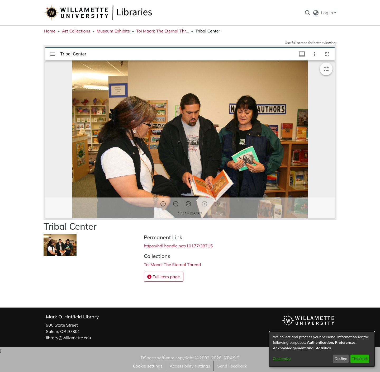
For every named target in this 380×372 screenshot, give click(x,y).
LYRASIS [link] (230, 357)
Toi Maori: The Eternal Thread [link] (162, 31)
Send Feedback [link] (232, 366)
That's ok (360, 358)
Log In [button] (327, 12)
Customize (282, 358)
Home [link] (49, 31)
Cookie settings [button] (148, 366)
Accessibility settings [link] (190, 366)
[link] (172, 264)
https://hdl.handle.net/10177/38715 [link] (178, 245)
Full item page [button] (163, 276)
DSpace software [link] (157, 357)
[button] (307, 13)
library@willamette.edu (68, 337)
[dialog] (322, 349)
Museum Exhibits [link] (113, 31)
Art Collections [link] (76, 31)
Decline (341, 358)
